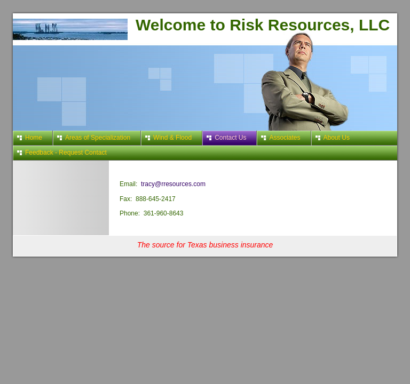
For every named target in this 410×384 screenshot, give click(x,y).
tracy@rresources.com (173, 184)
